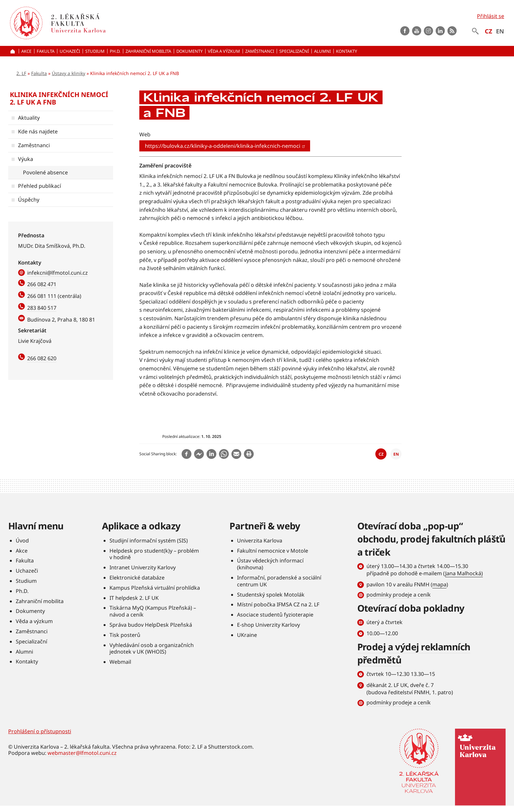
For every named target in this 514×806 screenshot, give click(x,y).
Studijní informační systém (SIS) (148, 540)
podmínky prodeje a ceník (398, 594)
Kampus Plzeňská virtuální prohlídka (154, 587)
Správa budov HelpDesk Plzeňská (150, 624)
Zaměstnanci (34, 145)
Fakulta (39, 73)
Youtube (416, 30)
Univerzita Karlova (259, 540)
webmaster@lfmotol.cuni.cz (82, 753)
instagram (428, 30)
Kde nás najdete (38, 131)
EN (500, 31)
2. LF (21, 73)
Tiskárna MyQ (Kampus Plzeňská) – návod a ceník (152, 611)
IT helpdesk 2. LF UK (134, 597)
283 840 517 (41, 307)
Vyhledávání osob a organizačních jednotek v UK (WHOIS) (151, 648)
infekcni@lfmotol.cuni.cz (57, 272)
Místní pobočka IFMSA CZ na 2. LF (278, 604)
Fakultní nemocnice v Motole (272, 550)
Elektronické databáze (137, 577)
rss (452, 30)
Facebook (404, 30)
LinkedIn (440, 30)
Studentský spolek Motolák (271, 594)
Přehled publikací (39, 185)
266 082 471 (41, 284)
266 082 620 (41, 358)
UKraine (247, 635)
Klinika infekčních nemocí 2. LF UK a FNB (59, 98)
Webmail (120, 661)
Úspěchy (28, 199)
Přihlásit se (490, 16)
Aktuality (29, 117)
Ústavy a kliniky (68, 73)
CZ (488, 31)
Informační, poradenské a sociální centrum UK (279, 581)
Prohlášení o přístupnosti (39, 731)
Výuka (25, 159)
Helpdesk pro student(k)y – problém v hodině (154, 554)
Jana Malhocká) (464, 573)
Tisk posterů (124, 635)
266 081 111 (41, 296)
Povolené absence (45, 172)
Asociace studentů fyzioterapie (275, 614)
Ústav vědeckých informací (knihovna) (270, 564)
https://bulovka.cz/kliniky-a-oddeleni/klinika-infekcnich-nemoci (225, 145)
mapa (439, 584)
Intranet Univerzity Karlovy (142, 567)
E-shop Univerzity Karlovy (268, 624)
